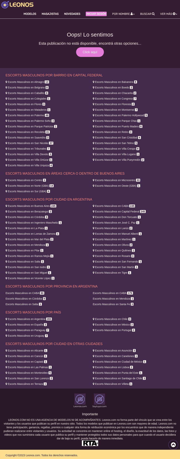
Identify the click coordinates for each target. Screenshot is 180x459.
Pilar (24, 250)
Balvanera (115, 81)
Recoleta (28, 132)
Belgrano (27, 87)
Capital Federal (119, 211)
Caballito (27, 93)
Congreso (114, 98)
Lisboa (113, 367)
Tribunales (28, 148)
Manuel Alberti (117, 233)
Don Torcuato (117, 217)
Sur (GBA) (28, 191)
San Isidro (28, 267)
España (26, 324)
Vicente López (30, 278)
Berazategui (29, 211)
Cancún (26, 356)
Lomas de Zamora (32, 233)
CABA (114, 205)
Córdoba (27, 217)
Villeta (112, 383)
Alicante (26, 350)
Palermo (27, 115)
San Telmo (115, 143)
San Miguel (28, 272)
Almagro (27, 81)
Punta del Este (117, 372)
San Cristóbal (117, 137)
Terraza (26, 383)
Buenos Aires (31, 205)
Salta (25, 261)
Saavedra (27, 137)
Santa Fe (113, 304)
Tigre (112, 272)
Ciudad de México (119, 361)
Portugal (114, 330)
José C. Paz (116, 222)
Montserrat (115, 109)
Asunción (114, 350)
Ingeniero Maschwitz (34, 222)
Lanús (112, 228)
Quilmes (114, 250)
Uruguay (27, 335)
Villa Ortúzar (29, 159)
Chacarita (114, 93)
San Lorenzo (29, 378)
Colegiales (28, 98)
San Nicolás (29, 143)
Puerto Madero (117, 126)
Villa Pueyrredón (118, 159)
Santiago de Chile (119, 378)
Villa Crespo (116, 148)
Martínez (114, 239)
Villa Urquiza (29, 165)
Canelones (115, 356)
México (113, 324)
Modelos (30, 14)
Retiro (112, 132)
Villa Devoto (29, 154)
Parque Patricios (31, 126)
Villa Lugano (116, 154)
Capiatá (26, 361)
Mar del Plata (29, 239)
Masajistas (50, 14)
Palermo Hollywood (120, 115)
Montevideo (28, 372)
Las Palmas (29, 367)
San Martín (115, 267)
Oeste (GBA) (116, 185)
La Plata (27, 228)
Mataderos (28, 109)
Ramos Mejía (29, 256)
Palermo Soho (30, 120)
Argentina (29, 319)
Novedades (72, 14)
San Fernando (117, 261)
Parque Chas (116, 120)
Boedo (113, 87)
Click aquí (90, 52)
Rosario (113, 256)
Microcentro (116, 180)
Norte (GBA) (30, 185)
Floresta (114, 104)
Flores (25, 104)
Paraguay (27, 330)
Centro (26, 180)
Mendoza (27, 244)
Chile (112, 319)
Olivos (112, 244)
